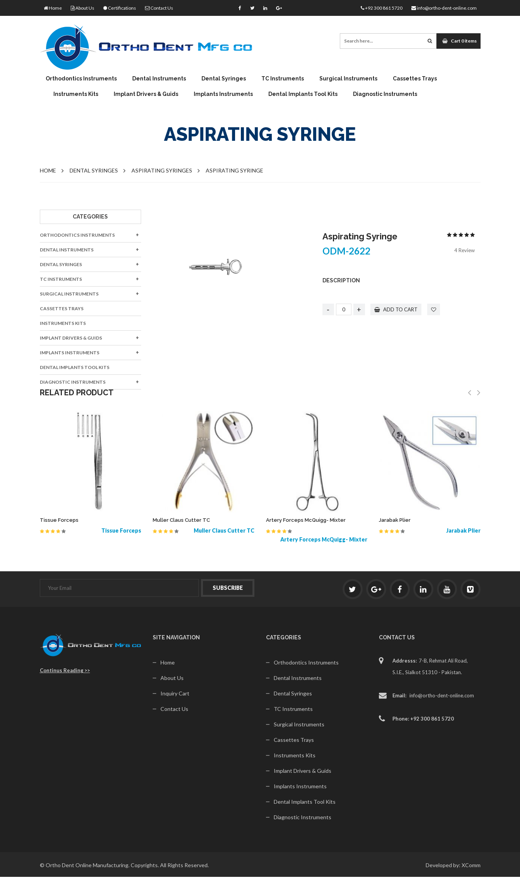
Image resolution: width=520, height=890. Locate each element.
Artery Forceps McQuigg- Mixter (306, 520)
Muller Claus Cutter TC (181, 520)
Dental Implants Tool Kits (303, 94)
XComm (471, 865)
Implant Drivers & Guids (146, 94)
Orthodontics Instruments (81, 78)
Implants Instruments (223, 94)
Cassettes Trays (415, 78)
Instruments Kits (75, 94)
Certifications (119, 8)
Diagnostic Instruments (385, 94)
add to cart (396, 309)
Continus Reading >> (65, 670)
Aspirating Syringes (161, 170)
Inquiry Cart (174, 693)
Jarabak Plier (395, 520)
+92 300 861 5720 (381, 8)
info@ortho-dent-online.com (444, 8)
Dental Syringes (223, 78)
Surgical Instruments (348, 78)
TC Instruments (282, 78)
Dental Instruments (159, 78)
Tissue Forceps (59, 520)
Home (53, 8)
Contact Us (159, 8)
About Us (82, 8)
